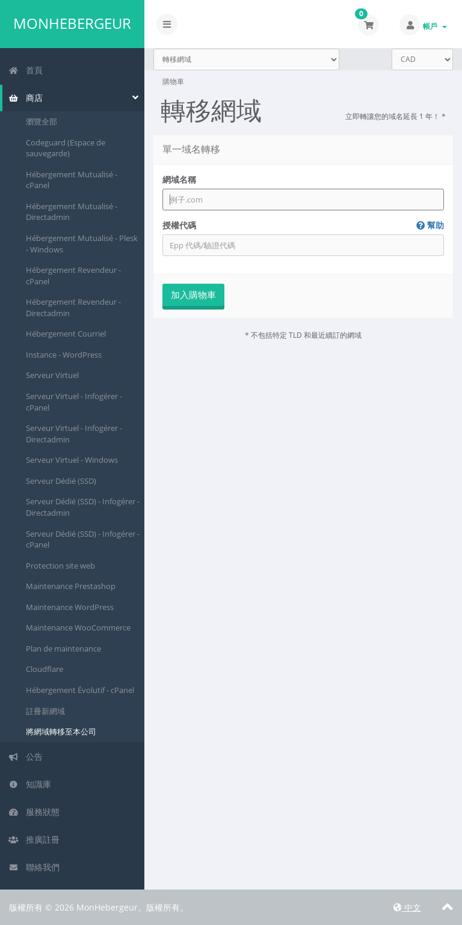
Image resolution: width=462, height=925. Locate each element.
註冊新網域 (45, 711)
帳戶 (435, 26)
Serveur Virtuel (52, 375)
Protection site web (60, 565)
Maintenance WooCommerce (78, 627)
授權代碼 (303, 225)
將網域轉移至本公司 (61, 731)
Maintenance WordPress (70, 607)
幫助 (430, 225)
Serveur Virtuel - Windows (72, 459)
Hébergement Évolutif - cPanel (80, 690)
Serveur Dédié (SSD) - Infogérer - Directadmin (83, 507)
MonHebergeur (72, 23)
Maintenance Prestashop (71, 586)
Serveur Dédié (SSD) (61, 480)
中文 (407, 907)
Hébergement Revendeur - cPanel (73, 275)
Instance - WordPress (64, 354)
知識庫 (29, 784)
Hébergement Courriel (66, 333)
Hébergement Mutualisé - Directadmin (71, 212)
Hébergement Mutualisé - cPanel (71, 180)
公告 (25, 756)
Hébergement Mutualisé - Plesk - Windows (82, 244)
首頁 (25, 70)
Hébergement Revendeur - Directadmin (73, 307)
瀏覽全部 (41, 121)
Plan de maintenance (63, 648)
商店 (25, 97)
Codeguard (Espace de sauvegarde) (65, 148)
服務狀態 (34, 811)
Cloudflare (44, 669)
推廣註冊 (34, 839)
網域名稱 (179, 179)
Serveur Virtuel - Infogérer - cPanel (74, 402)
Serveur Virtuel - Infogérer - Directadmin (74, 434)
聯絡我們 (34, 867)
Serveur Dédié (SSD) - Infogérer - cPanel (83, 539)
